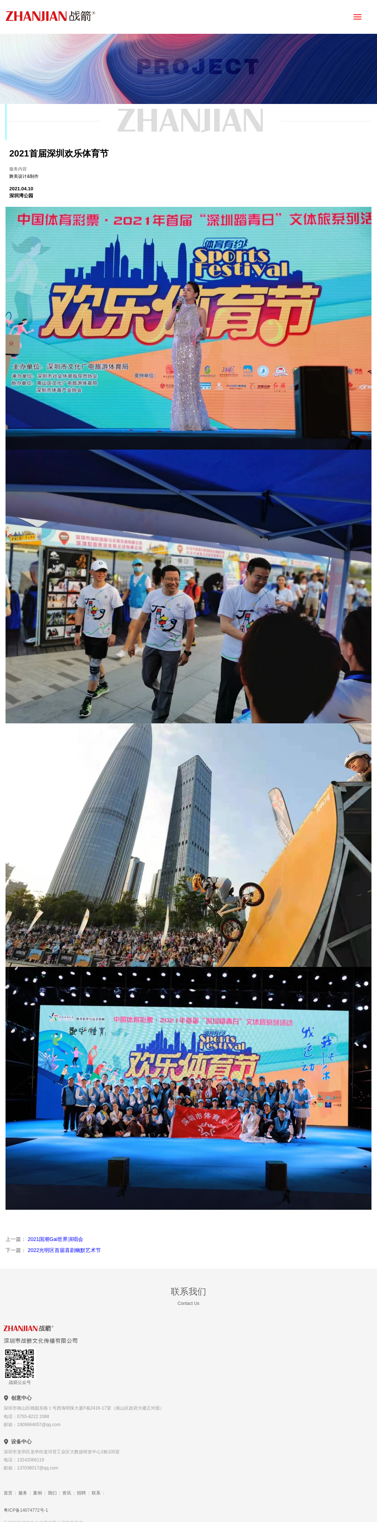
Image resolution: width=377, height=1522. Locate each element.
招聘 (81, 1493)
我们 (52, 1493)
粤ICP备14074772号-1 (26, 1510)
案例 (37, 1493)
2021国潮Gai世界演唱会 (54, 1239)
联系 (96, 1493)
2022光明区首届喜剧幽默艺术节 (63, 1250)
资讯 (66, 1493)
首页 (8, 1493)
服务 (22, 1493)
